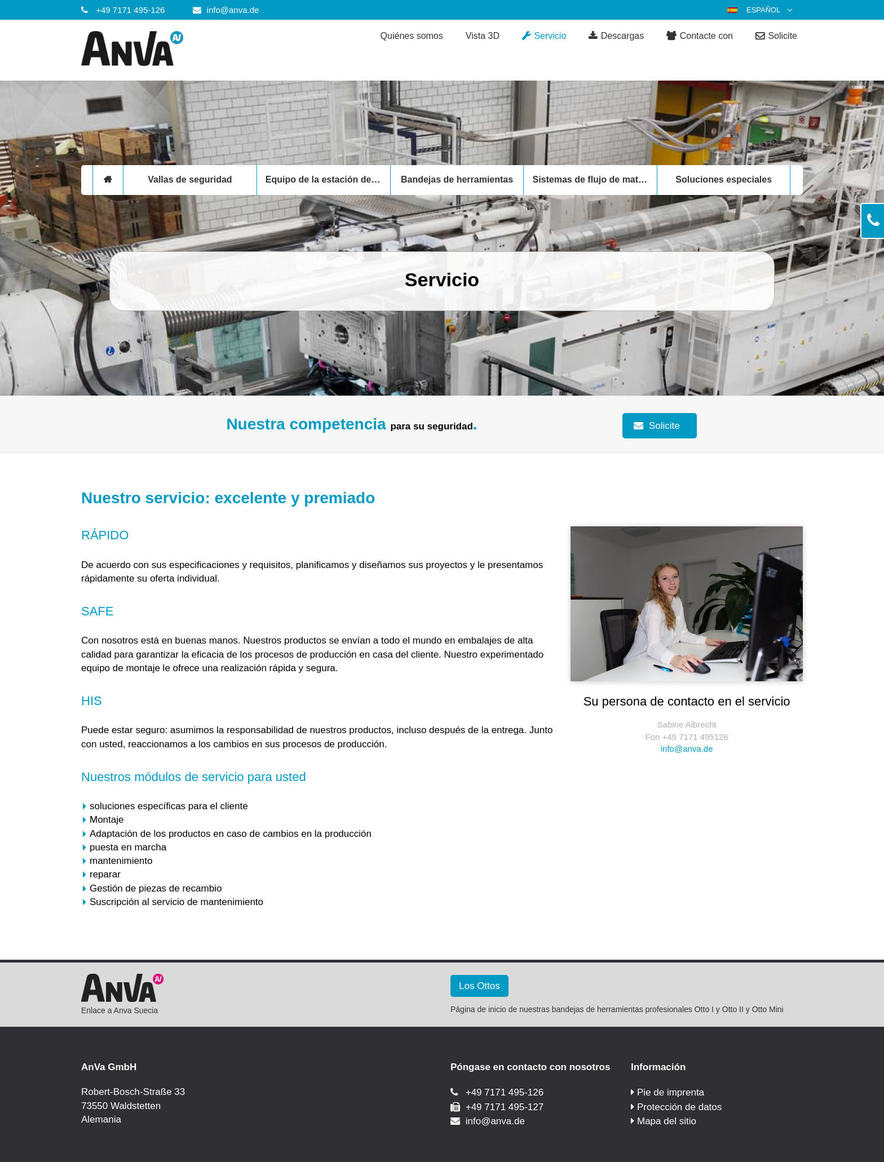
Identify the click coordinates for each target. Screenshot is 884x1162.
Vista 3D (483, 36)
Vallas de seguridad (190, 179)
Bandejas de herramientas (457, 179)
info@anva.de (233, 10)
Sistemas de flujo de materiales (594, 179)
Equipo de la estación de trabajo (328, 179)
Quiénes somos (412, 36)
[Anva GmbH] (171, 50)
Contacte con (699, 36)
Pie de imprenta (670, 1092)
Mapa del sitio (666, 1121)
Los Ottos (479, 986)
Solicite (776, 36)
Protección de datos (679, 1107)
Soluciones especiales (723, 179)
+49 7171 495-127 (505, 1107)
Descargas (616, 36)
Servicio (544, 36)
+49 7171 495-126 (130, 10)
